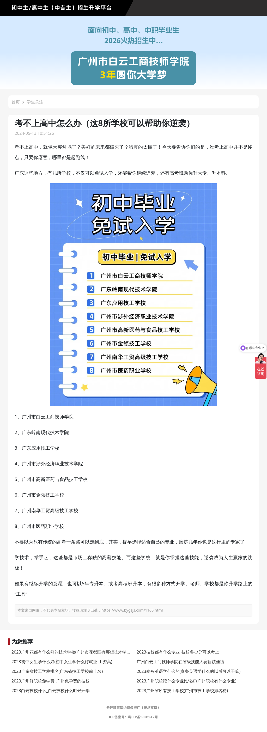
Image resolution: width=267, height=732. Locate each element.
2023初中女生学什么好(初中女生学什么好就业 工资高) (61, 661)
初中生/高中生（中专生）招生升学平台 (61, 7)
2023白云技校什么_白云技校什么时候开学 (50, 690)
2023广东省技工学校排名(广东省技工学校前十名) (57, 671)
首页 (15, 102)
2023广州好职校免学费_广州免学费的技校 (50, 681)
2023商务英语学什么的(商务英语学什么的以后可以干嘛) (188, 671)
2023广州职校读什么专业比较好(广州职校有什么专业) (186, 681)
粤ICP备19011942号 (143, 717)
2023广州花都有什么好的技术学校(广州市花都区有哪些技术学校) (71, 652)
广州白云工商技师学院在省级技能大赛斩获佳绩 (180, 661)
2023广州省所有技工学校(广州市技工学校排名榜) (182, 690)
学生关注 (35, 102)
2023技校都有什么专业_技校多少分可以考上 (178, 652)
